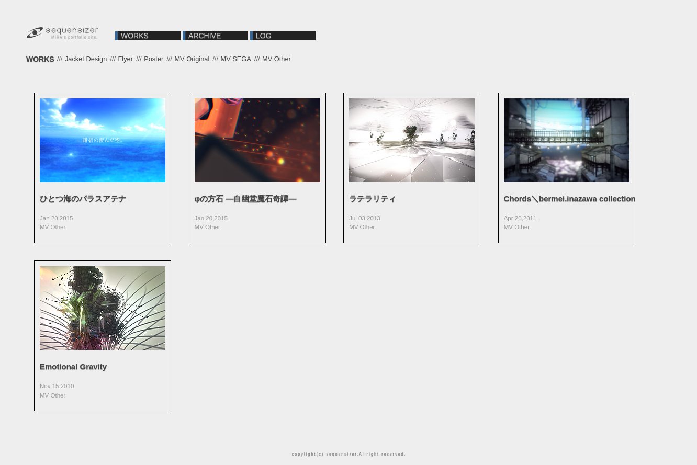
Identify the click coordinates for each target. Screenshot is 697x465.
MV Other (276, 59)
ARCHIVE (204, 35)
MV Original (191, 59)
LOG (264, 35)
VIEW (103, 168)
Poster (153, 59)
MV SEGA (236, 59)
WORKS (135, 35)
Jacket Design (86, 59)
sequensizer (62, 34)
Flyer (125, 59)
